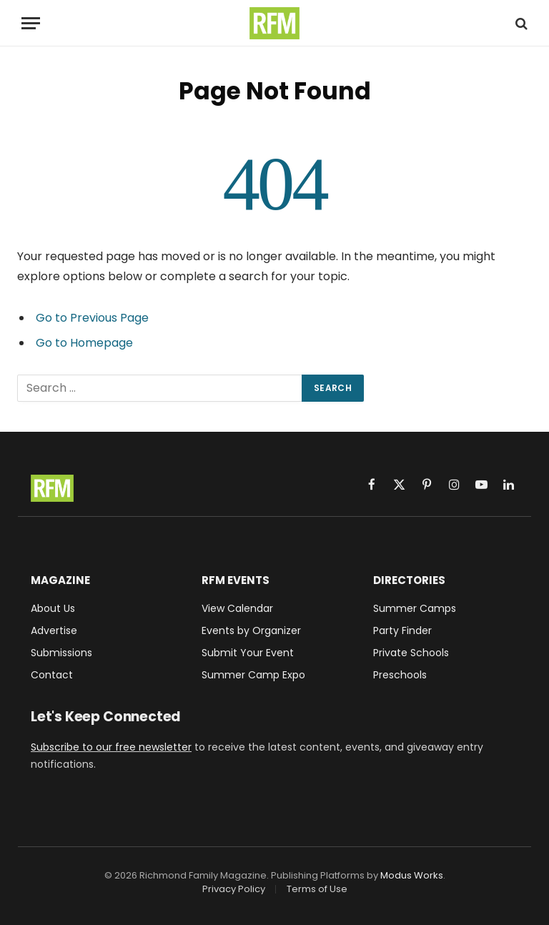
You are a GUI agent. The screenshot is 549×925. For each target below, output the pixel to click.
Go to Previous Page (92, 318)
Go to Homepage (84, 343)
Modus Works (411, 875)
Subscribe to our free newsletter (111, 747)
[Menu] (30, 23)
